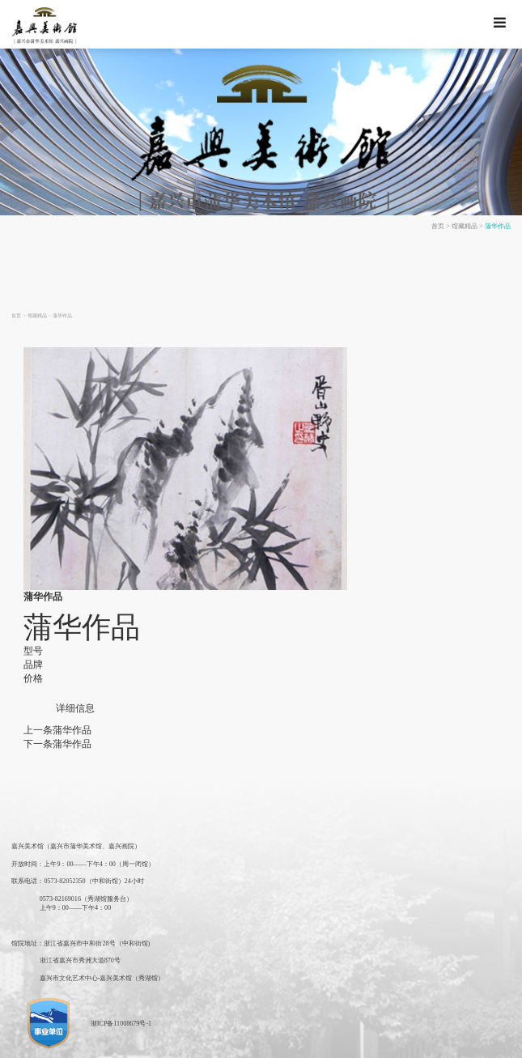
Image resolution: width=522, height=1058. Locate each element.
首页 (449, 225)
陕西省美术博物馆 (227, 1040)
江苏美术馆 (137, 1040)
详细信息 (72, 696)
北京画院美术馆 (386, 1040)
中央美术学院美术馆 (444, 1040)
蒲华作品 (500, 225)
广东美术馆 (177, 1040)
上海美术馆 (96, 1040)
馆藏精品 (471, 225)
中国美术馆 (55, 1040)
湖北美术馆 (276, 1040)
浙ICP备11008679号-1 (113, 987)
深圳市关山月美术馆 (328, 1040)
